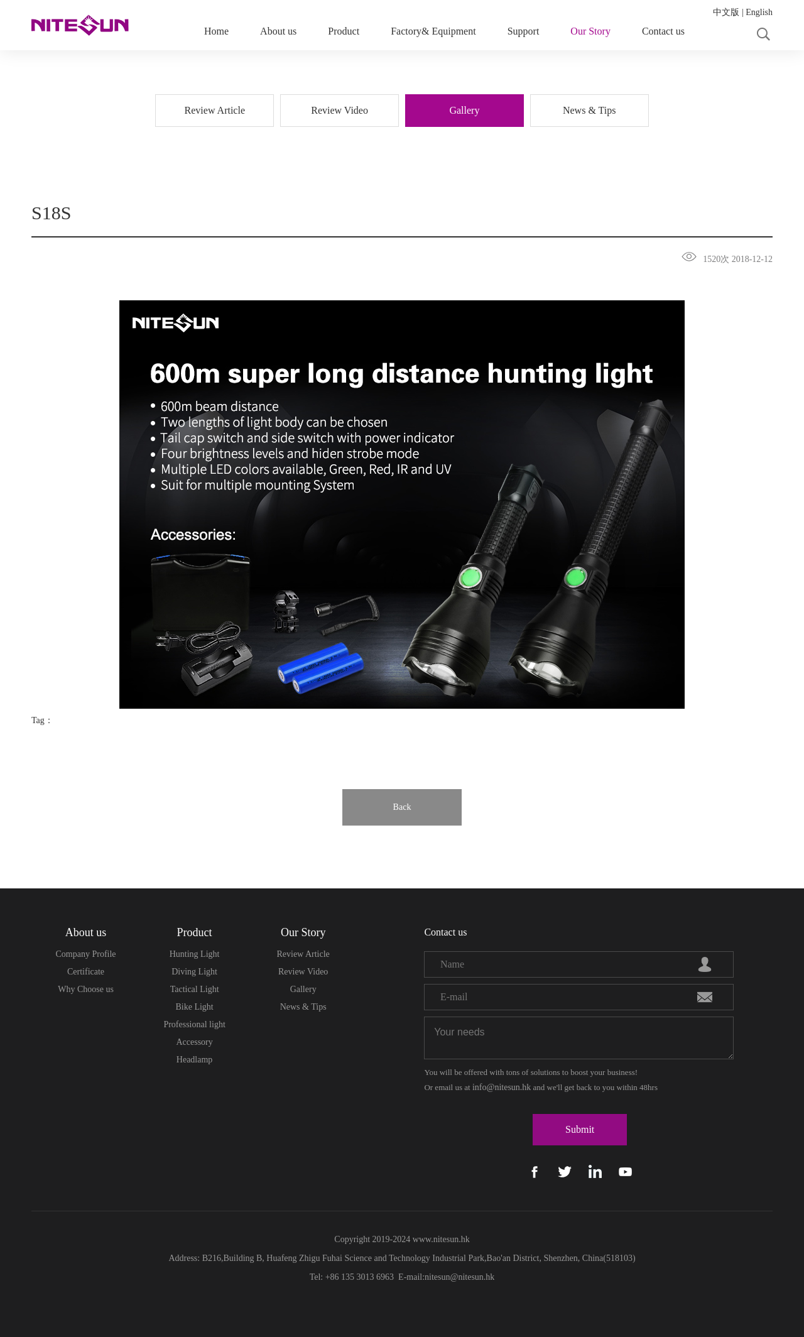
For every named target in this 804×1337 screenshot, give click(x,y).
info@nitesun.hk (501, 1087)
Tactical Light (194, 989)
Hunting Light (195, 954)
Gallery (303, 989)
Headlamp (195, 1059)
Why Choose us (86, 989)
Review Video (303, 971)
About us (278, 31)
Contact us (663, 31)
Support (524, 31)
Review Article (302, 954)
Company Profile (86, 954)
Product (343, 31)
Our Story (590, 31)
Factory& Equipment (433, 31)
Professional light (194, 1024)
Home (216, 31)
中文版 (726, 12)
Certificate (85, 971)
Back (402, 807)
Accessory (194, 1042)
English (759, 12)
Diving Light (194, 971)
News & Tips (303, 1007)
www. (421, 1239)
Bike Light (194, 1007)
